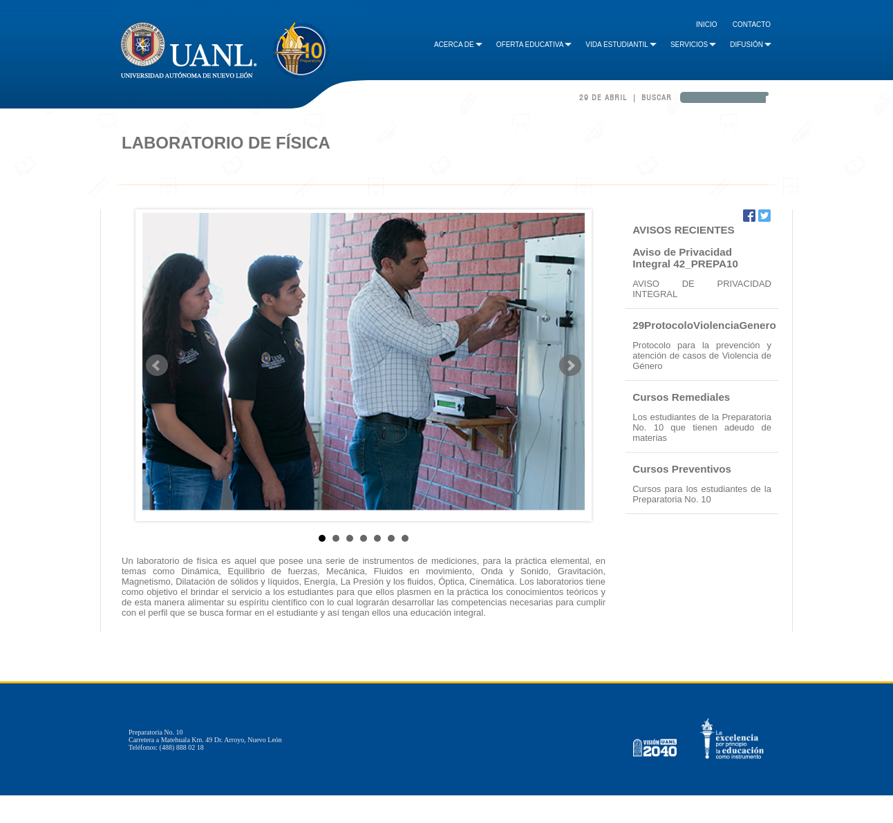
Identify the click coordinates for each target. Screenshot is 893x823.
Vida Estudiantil (621, 44)
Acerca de (458, 44)
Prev (157, 365)
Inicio (706, 24)
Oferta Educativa (534, 44)
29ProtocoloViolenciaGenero (704, 325)
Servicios (693, 44)
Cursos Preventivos (681, 469)
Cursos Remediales (681, 397)
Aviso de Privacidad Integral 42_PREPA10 (685, 257)
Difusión (750, 44)
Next (570, 365)
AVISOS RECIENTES (683, 230)
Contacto (752, 24)
